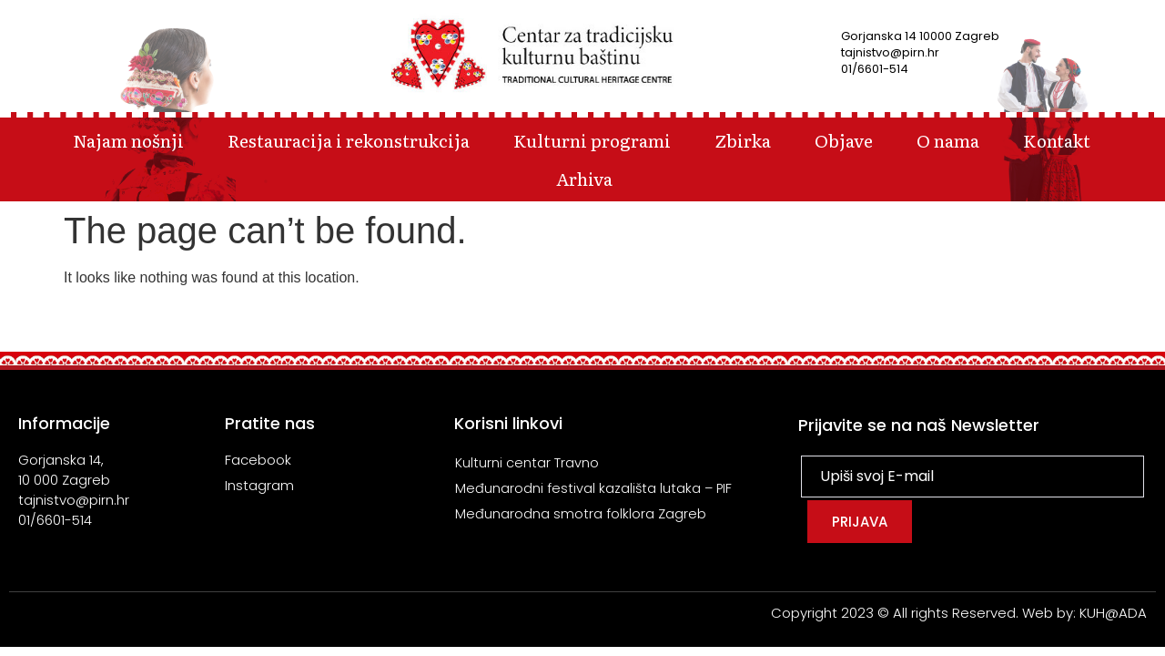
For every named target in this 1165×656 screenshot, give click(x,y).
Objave (844, 140)
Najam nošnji (128, 140)
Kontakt (1056, 140)
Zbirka (742, 140)
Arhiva (584, 178)
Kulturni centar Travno (527, 462)
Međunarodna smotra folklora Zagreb (580, 513)
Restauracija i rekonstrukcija (349, 140)
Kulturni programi (592, 140)
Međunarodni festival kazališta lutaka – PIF (594, 487)
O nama (948, 140)
